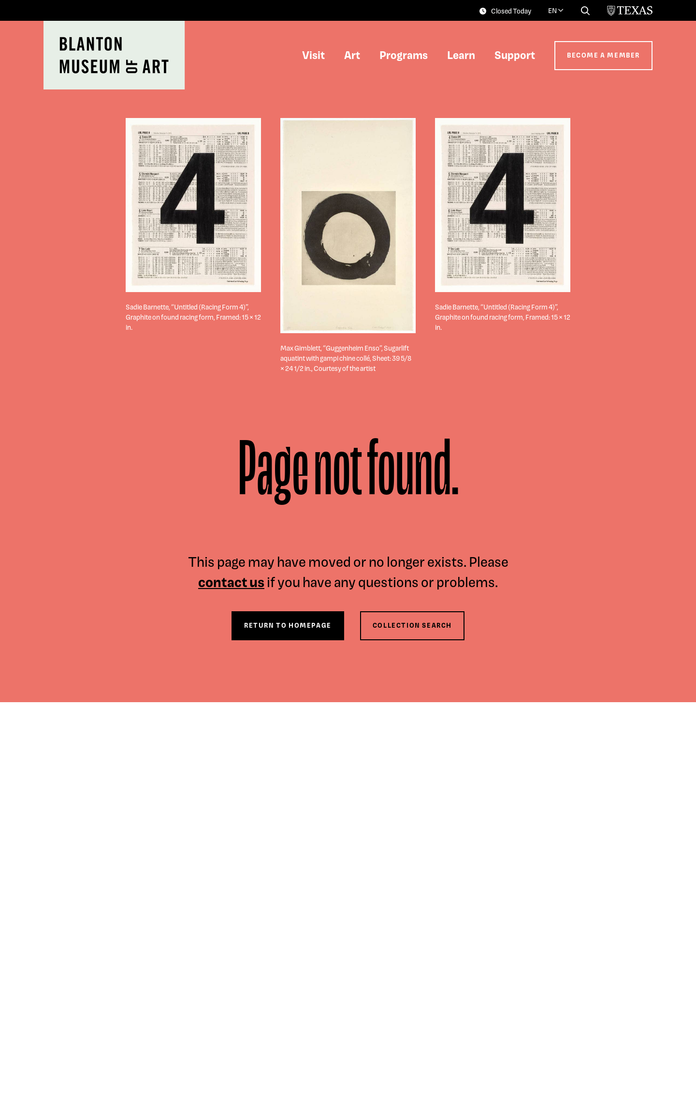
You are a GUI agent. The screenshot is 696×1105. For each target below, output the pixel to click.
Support (514, 54)
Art (352, 54)
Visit (313, 54)
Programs (403, 54)
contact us (231, 581)
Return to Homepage (288, 625)
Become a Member (603, 55)
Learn (461, 54)
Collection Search (412, 625)
